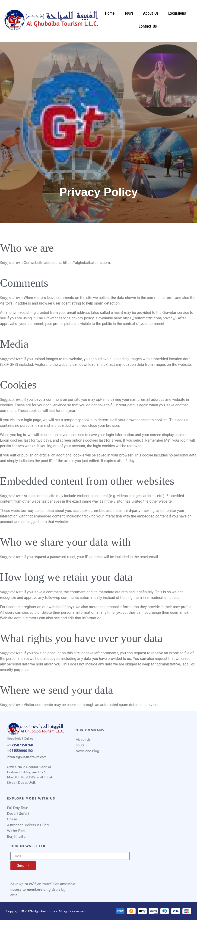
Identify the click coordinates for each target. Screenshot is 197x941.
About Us (149, 13)
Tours (127, 13)
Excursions (175, 13)
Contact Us (146, 26)
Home (108, 13)
